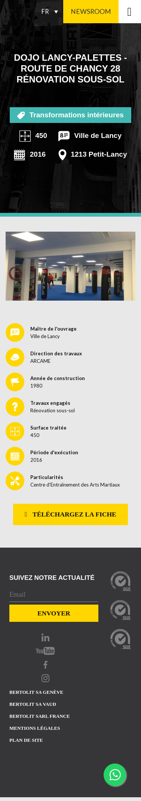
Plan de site (26, 740)
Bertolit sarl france (39, 716)
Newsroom (91, 11)
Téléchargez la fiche (70, 514)
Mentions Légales (34, 728)
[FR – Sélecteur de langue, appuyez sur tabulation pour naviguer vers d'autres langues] (51, 11)
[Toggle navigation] (130, 11)
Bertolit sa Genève (36, 692)
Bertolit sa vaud (32, 704)
